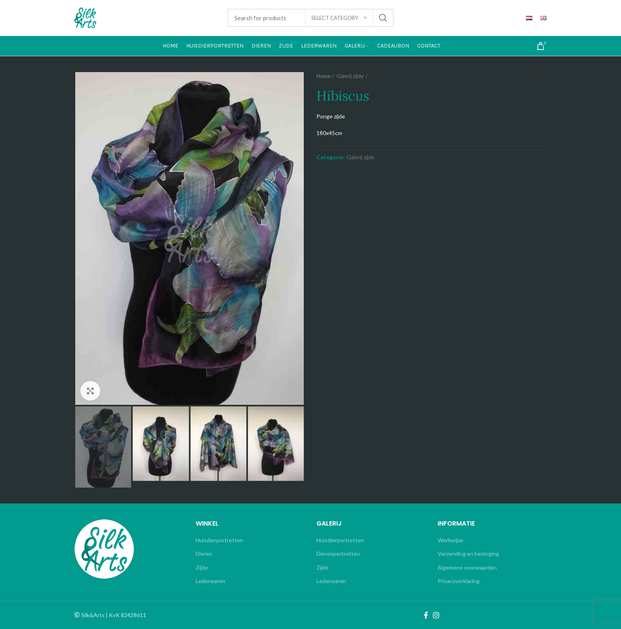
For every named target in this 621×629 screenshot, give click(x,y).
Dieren (204, 553)
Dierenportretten (338, 553)
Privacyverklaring (459, 581)
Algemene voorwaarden (467, 567)
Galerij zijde (350, 76)
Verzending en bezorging (468, 553)
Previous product (526, 76)
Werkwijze (450, 540)
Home (323, 76)
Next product (542, 76)
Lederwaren (210, 581)
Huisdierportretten (219, 540)
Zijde (202, 567)
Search (383, 18)
